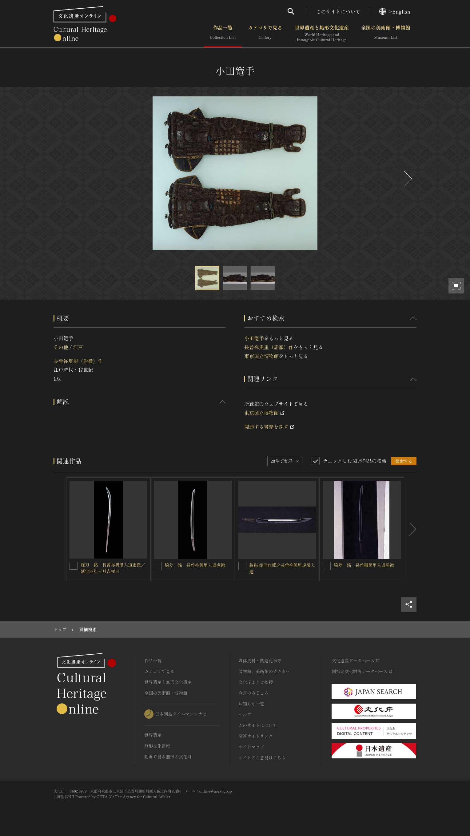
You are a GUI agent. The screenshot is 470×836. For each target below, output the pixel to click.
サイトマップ (251, 747)
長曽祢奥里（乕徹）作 (78, 361)
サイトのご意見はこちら (262, 757)
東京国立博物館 (261, 356)
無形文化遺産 (157, 746)
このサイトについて (338, 11)
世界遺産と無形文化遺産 (322, 33)
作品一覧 (223, 33)
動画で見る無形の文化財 (168, 756)
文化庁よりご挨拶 (255, 682)
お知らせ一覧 (251, 704)
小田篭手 (254, 338)
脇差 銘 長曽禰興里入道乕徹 (364, 565)
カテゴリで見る (265, 33)
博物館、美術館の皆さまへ (264, 671)
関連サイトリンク (255, 736)
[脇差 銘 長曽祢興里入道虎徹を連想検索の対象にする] (158, 566)
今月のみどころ (253, 693)
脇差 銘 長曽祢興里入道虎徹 (195, 565)
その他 (61, 347)
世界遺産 (152, 735)
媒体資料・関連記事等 (259, 660)
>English (394, 11)
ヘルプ (244, 714)
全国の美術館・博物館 (385, 33)
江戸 (78, 347)
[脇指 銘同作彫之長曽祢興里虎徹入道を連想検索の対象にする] (242, 566)
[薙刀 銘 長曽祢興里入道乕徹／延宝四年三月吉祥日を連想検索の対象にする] (74, 566)
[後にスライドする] (407, 178)
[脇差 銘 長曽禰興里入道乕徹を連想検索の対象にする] (327, 566)
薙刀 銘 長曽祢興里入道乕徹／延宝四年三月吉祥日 (113, 568)
